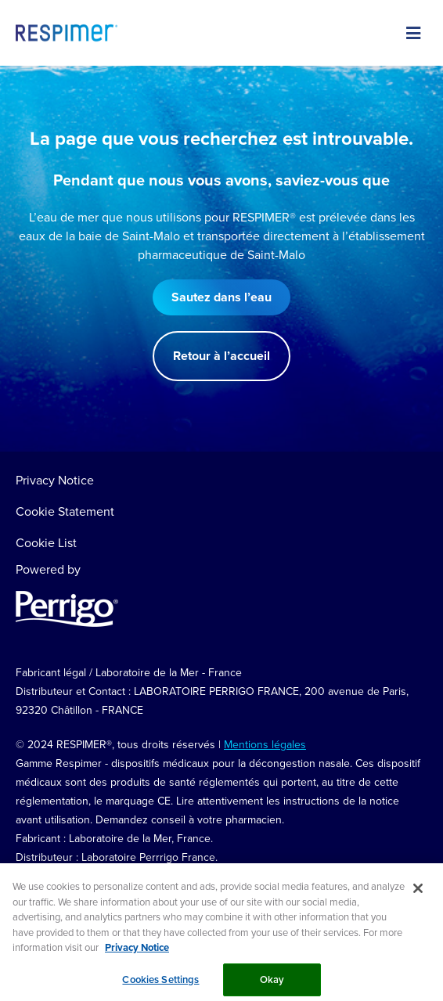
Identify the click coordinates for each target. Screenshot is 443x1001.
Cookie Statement (65, 511)
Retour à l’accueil (221, 356)
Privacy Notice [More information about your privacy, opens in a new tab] (137, 953)
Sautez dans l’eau (221, 297)
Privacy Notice (55, 479)
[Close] (418, 894)
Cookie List (46, 542)
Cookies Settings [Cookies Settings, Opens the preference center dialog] (160, 985)
